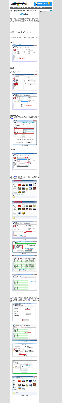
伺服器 (34, 7)
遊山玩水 (41, 7)
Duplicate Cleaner (28, 21)
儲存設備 (37, 7)
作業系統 (27, 7)
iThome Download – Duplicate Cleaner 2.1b (15, 44)
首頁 (11, 7)
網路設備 (31, 7)
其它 (44, 7)
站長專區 (14, 7)
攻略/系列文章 (19, 7)
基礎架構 (23, 7)
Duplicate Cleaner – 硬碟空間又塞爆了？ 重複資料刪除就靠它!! (23, 10)
